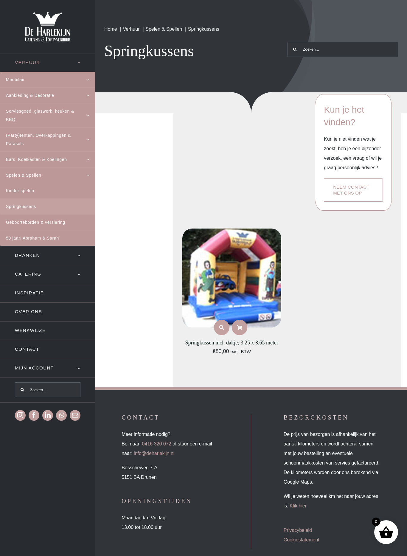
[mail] (75, 415)
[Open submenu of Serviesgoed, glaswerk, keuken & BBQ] (90, 115)
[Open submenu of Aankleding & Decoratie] (90, 95)
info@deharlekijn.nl (154, 453)
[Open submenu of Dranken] (86, 255)
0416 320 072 (156, 443)
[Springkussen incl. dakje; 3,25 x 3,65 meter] (231, 233)
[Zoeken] (22, 389)
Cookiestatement (301, 539)
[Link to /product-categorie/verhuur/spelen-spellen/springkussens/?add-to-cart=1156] (239, 327)
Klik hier (298, 505)
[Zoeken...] (47, 389)
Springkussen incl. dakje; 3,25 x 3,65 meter (231, 343)
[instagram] (20, 415)
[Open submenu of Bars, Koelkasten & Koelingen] (90, 159)
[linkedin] (47, 415)
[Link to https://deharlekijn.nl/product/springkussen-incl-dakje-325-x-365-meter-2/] (221, 327)
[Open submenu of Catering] (86, 274)
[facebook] (34, 415)
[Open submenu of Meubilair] (90, 79)
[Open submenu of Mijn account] (86, 368)
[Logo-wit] (47, 14)
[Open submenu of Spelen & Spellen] (90, 175)
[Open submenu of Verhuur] (86, 63)
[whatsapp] (61, 415)
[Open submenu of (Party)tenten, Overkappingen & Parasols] (90, 139)
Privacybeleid (298, 530)
